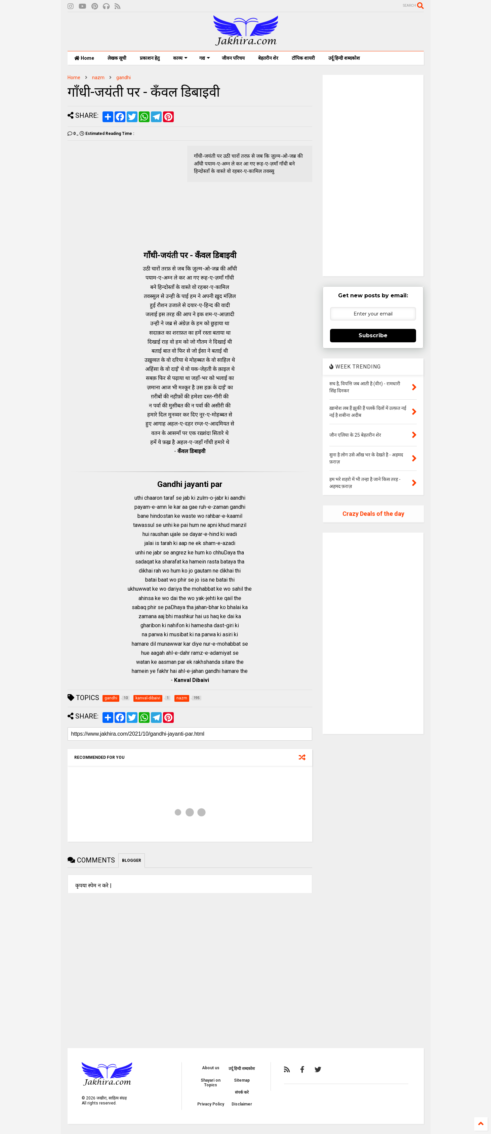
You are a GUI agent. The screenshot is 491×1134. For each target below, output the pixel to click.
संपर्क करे (242, 1092)
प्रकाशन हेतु (150, 58)
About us (210, 1068)
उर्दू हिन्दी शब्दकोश (344, 58)
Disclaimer (242, 1104)
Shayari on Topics (210, 1082)
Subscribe (373, 335)
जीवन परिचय (233, 58)
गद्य (204, 58)
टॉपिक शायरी (303, 58)
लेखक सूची (117, 58)
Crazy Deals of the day (373, 513)
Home (84, 58)
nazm (98, 77)
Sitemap (242, 1080)
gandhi (123, 77)
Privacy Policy (210, 1104)
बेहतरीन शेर (268, 58)
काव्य (180, 58)
